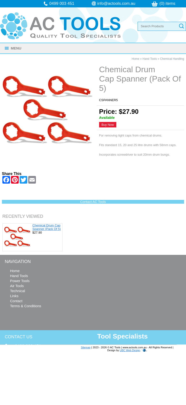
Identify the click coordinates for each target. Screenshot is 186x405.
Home (135, 58)
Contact (16, 301)
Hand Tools (149, 58)
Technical (17, 291)
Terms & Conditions (25, 306)
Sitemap (85, 347)
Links (14, 296)
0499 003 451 (61, 3)
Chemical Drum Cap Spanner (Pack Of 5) (46, 227)
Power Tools (19, 281)
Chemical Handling (172, 58)
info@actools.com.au (116, 3)
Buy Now (107, 124)
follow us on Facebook (34, 386)
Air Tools (17, 286)
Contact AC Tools (93, 202)
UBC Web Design (130, 350)
